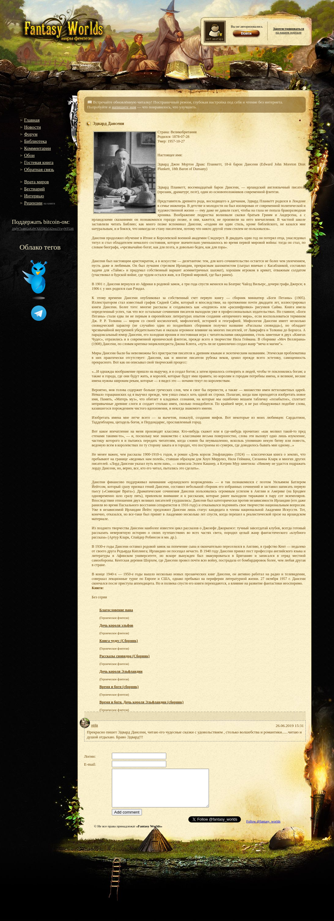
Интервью (34, 195)
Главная (32, 120)
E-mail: (90, 764)
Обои (29, 155)
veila (94, 725)
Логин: (90, 756)
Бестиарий (34, 188)
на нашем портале (288, 30)
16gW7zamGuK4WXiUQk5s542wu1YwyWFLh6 (43, 228)
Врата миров (36, 181)
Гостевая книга (38, 162)
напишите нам (124, 107)
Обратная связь (39, 169)
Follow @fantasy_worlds (263, 821)
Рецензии (33, 202)
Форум (30, 134)
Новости (32, 127)
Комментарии (37, 148)
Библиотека (35, 141)
